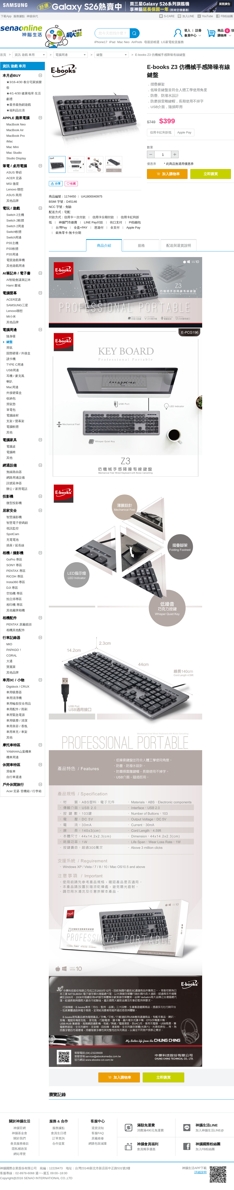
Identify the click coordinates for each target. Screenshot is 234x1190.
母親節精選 (151, 42)
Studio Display (16, 158)
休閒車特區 (11, 765)
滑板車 (11, 771)
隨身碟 (11, 336)
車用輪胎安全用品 (18, 703)
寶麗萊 (11, 667)
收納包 (11, 398)
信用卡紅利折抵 (160, 132)
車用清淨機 (14, 698)
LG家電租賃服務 (172, 42)
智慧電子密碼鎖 (17, 522)
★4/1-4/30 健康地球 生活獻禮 (23, 96)
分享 (56, 183)
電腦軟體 (12, 426)
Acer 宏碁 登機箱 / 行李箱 (24, 791)
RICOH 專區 (14, 576)
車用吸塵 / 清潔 (16, 720)
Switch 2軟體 (15, 220)
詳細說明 (200, 1172)
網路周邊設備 (15, 477)
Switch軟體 (13, 232)
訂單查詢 (58, 1138)
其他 (9, 432)
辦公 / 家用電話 (16, 489)
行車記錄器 (11, 638)
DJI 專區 (12, 587)
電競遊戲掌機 (15, 260)
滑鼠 (9, 347)
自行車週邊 (14, 777)
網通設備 (10, 465)
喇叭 (9, 381)
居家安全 (10, 510)
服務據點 (19, 16)
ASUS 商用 (14, 195)
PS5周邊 (12, 254)
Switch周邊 (13, 237)
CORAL (11, 655)
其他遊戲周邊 (15, 265)
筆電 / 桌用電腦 (15, 166)
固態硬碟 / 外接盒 (18, 353)
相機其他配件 (15, 630)
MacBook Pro (15, 135)
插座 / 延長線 (15, 545)
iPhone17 (100, 42)
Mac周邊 (12, 387)
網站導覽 (19, 1154)
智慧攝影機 (14, 517)
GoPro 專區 (14, 559)
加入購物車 (168, 174)
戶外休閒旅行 (13, 785)
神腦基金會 (19, 1133)
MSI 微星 (12, 184)
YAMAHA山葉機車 (18, 751)
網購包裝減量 (97, 1143)
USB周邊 (12, 370)
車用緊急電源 (15, 715)
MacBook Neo (16, 124)
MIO (9, 644)
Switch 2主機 (15, 215)
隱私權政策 (19, 1148)
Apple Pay (184, 132)
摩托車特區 (11, 745)
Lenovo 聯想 (14, 189)
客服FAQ (98, 1133)
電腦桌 (11, 446)
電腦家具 (10, 440)
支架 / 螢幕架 (15, 421)
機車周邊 (12, 757)
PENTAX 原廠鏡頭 (19, 624)
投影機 (8, 496)
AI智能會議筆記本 (18, 280)
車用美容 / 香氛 (16, 726)
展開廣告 (224, 4)
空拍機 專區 (14, 593)
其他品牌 (12, 200)
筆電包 (11, 409)
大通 (9, 661)
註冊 (198, 30)
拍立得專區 (14, 599)
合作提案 (58, 1143)
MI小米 (11, 316)
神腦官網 (19, 1128)
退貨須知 (98, 1128)
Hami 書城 (13, 285)
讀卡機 (11, 359)
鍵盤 (99, 54)
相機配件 (10, 618)
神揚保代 (32, 16)
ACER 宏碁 (14, 178)
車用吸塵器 (14, 692)
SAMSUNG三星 (17, 305)
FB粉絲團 (224, 16)
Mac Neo (123, 42)
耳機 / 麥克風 (15, 376)
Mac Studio (14, 152)
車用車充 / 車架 (16, 732)
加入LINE (186, 16)
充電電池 (12, 539)
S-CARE (167, 16)
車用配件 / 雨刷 (16, 709)
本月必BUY (12, 75)
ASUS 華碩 (14, 172)
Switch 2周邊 (15, 226)
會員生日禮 (58, 1133)
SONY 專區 (14, 565)
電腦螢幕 (10, 293)
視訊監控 (12, 528)
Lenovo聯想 (14, 311)
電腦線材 (12, 415)
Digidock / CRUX (17, 686)
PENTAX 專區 (15, 571)
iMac (9, 141)
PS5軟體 (12, 248)
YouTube (205, 16)
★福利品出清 (15, 110)
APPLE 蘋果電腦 (16, 118)
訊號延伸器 (14, 483)
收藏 (71, 183)
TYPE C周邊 (15, 364)
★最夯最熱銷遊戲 (18, 104)
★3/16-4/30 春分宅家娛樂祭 (24, 84)
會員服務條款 (19, 1143)
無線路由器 (14, 472)
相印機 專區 (14, 604)
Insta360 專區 (15, 582)
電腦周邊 (61, 54)
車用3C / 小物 (13, 680)
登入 (187, 30)
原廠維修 (98, 1138)
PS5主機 (12, 243)
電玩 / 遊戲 (11, 208)
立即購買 (211, 174)
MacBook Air (15, 130)
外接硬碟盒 (14, 393)
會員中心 (192, 35)
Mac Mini (12, 147)
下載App (6, 16)
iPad (112, 42)
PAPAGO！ (14, 650)
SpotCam (12, 534)
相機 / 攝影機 (13, 553)
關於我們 (19, 1138)
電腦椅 (11, 452)
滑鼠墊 (11, 404)
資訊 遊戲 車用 (25, 54)
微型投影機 (14, 503)
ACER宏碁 (13, 299)
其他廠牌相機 (15, 610)
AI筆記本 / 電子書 (16, 273)
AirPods (136, 42)
